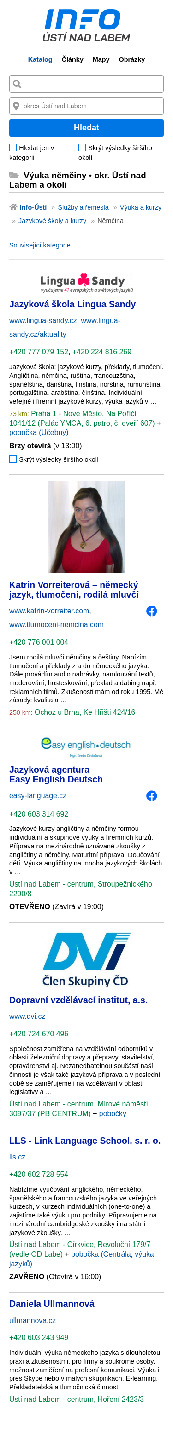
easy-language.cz (37, 796)
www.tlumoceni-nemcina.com (56, 625)
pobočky (112, 1113)
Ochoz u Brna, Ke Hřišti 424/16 (84, 712)
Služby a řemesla (83, 207)
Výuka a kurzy (140, 207)
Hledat (86, 127)
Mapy (101, 59)
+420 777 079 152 (38, 352)
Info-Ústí (33, 207)
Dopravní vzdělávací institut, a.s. (78, 1000)
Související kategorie (40, 245)
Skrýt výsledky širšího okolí (115, 152)
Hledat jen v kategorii (31, 152)
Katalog (40, 59)
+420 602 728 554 (38, 1174)
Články (72, 59)
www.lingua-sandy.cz (43, 320)
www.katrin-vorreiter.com (49, 611)
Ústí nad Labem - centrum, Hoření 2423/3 (76, 1399)
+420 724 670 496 (38, 1034)
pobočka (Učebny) (38, 432)
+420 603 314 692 (38, 814)
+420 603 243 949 (38, 1337)
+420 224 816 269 (101, 352)
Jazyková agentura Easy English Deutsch (56, 774)
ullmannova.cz (32, 1320)
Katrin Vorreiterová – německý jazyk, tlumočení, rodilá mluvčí (74, 590)
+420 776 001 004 (38, 642)
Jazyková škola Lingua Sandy (72, 304)
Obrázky (132, 59)
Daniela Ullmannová (52, 1304)
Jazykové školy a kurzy (52, 220)
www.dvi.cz (27, 1016)
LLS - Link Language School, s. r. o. (85, 1140)
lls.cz (17, 1157)
